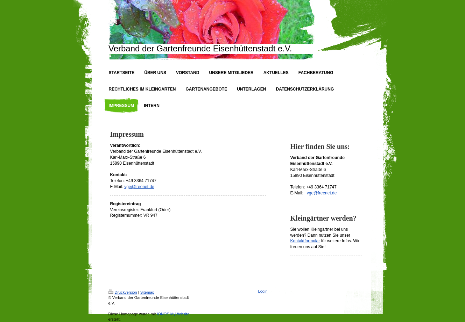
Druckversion (122, 292)
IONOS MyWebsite (173, 314)
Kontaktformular (305, 240)
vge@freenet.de (139, 186)
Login (263, 291)
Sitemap (147, 292)
